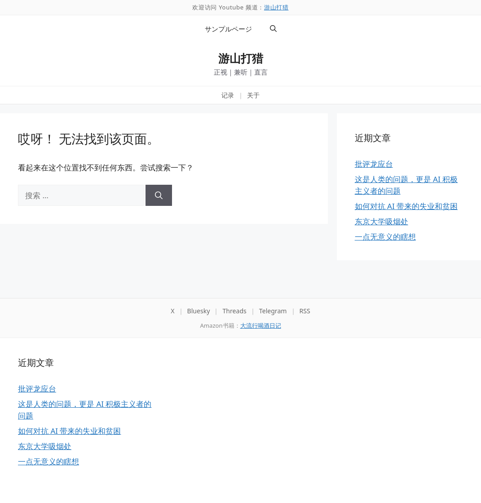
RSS (305, 311)
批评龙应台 (374, 164)
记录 (227, 95)
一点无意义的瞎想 (385, 236)
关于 (253, 95)
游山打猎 (276, 7)
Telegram (273, 311)
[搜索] (159, 195)
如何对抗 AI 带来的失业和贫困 (406, 206)
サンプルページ (228, 28)
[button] (273, 28)
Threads (234, 311)
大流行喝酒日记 (260, 325)
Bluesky (198, 311)
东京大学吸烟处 (381, 221)
